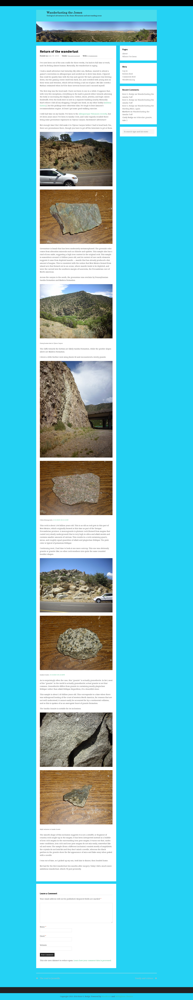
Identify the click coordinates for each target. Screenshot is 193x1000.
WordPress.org (128, 80)
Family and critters (125, 978)
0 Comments (92, 56)
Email (43, 936)
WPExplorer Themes (124, 996)
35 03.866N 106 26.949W (57, 675)
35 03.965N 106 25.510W (60, 520)
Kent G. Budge (128, 94)
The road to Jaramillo (50, 978)
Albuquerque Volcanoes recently (93, 114)
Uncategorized (74, 56)
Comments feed (129, 77)
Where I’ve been (129, 56)
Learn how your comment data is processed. (92, 960)
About (125, 53)
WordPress (106, 996)
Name (43, 927)
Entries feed (127, 74)
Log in (125, 71)
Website (43, 945)
